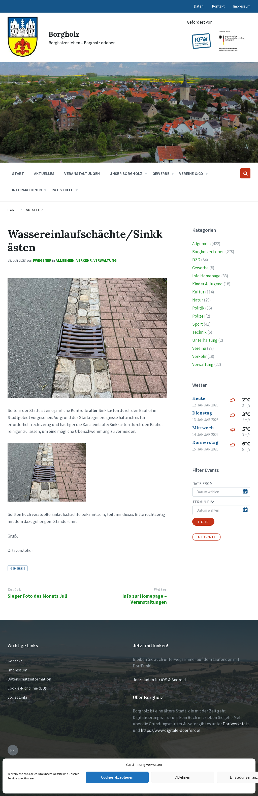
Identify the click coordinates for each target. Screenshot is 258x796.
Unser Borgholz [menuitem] (126, 173)
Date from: (203, 483)
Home (12, 209)
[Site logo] (23, 55)
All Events (206, 537)
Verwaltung (105, 260)
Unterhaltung (204, 340)
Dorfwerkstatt (236, 724)
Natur (197, 300)
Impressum (17, 669)
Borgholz (65, 34)
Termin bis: (203, 502)
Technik (199, 332)
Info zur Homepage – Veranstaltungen (144, 599)
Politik (198, 308)
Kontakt (15, 660)
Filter (203, 521)
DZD (196, 259)
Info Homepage (206, 276)
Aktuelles (35, 209)
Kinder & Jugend (207, 284)
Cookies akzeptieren (117, 777)
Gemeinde (17, 568)
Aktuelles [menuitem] (44, 173)
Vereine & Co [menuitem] (191, 173)
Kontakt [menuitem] (218, 6)
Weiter (160, 589)
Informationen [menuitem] (27, 189)
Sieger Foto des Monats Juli (37, 596)
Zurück (14, 589)
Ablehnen (182, 777)
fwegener (42, 260)
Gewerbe (200, 268)
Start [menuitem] (18, 173)
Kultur (198, 292)
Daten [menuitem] (199, 6)
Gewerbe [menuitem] (160, 173)
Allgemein (65, 260)
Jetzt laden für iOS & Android (159, 680)
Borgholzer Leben (208, 251)
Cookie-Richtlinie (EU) (27, 688)
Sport (197, 324)
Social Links (18, 697)
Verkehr (84, 260)
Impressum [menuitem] (241, 6)
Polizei (198, 316)
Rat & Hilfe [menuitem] (62, 189)
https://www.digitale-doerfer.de (170, 730)
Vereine (199, 348)
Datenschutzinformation (29, 678)
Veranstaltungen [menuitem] (82, 173)
